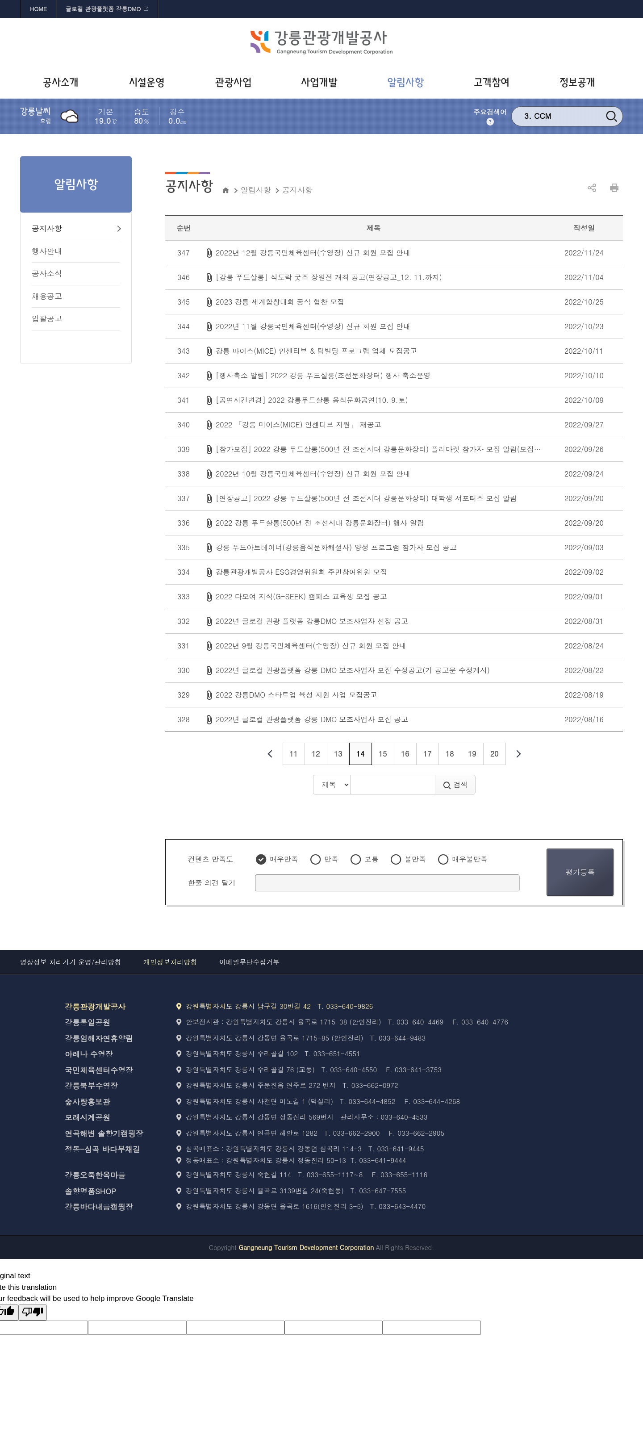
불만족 (415, 859)
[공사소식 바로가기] (76, 274)
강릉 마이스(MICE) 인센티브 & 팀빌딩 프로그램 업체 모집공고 (316, 351)
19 (472, 753)
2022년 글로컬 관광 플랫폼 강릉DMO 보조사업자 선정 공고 (312, 621)
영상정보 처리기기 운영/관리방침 (70, 961)
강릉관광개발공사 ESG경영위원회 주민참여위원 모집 (301, 572)
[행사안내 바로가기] (76, 251)
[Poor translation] (32, 1313)
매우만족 (284, 859)
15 (383, 753)
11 (293, 753)
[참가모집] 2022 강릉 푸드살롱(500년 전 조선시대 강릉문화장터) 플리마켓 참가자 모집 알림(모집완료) (383, 449)
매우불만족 (470, 859)
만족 (331, 859)
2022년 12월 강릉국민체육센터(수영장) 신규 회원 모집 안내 (313, 252)
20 (494, 753)
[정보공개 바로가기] (580, 82)
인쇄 (614, 188)
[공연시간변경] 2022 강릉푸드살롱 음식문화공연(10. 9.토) (312, 400)
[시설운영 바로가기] (149, 82)
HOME (38, 8)
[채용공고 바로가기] (76, 296)
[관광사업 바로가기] (235, 82)
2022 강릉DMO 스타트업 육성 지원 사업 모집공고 (296, 695)
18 (450, 753)
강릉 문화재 (554, 115)
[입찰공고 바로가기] (76, 319)
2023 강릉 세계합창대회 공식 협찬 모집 (280, 302)
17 (427, 753)
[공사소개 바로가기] (63, 82)
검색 (455, 784)
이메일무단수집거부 (249, 961)
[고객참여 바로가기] (494, 82)
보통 (371, 859)
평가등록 (580, 871)
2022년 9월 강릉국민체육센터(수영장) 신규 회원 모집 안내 (311, 645)
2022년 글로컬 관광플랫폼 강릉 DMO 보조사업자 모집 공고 (312, 719)
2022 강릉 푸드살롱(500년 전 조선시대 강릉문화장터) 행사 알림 (320, 523)
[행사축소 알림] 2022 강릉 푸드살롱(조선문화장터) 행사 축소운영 (323, 375)
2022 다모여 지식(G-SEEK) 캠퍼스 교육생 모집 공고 (301, 596)
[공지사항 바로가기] (76, 228)
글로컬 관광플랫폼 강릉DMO (103, 8)
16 (405, 753)
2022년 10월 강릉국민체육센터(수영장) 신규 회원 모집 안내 (313, 473)
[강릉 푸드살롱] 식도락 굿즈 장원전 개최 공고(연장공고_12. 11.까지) (329, 277)
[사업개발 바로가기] (322, 82)
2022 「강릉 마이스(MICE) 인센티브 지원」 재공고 (298, 424)
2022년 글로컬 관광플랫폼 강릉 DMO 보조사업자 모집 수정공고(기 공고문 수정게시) (353, 670)
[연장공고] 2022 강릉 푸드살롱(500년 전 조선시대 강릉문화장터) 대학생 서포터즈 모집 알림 (366, 498)
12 (316, 753)
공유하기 (592, 188)
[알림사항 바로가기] (407, 82)
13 (338, 753)
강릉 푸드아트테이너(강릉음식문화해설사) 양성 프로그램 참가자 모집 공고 (336, 547)
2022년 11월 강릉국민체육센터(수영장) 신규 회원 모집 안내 (313, 326)
